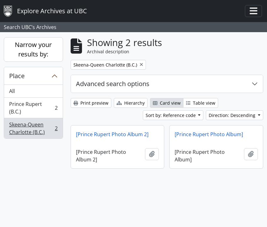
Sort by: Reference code (171, 115)
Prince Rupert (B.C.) (33, 108)
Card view (167, 103)
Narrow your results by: (33, 49)
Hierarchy (131, 103)
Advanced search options (112, 83)
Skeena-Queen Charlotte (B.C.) (33, 128)
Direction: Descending (233, 115)
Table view (200, 103)
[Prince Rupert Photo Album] (209, 134)
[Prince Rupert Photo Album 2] (112, 134)
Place (17, 76)
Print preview (90, 103)
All (12, 91)
